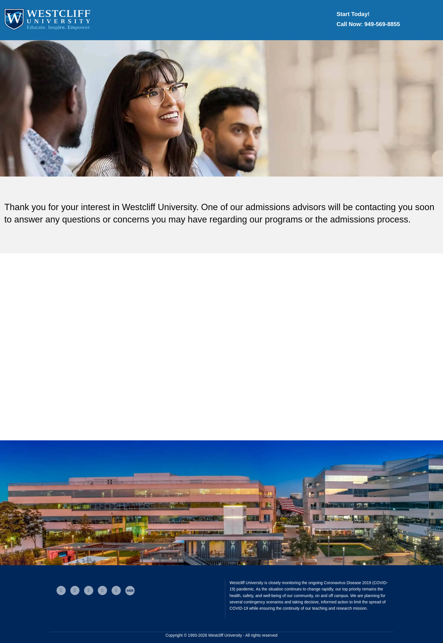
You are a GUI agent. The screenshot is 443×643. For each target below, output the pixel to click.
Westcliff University (225, 635)
